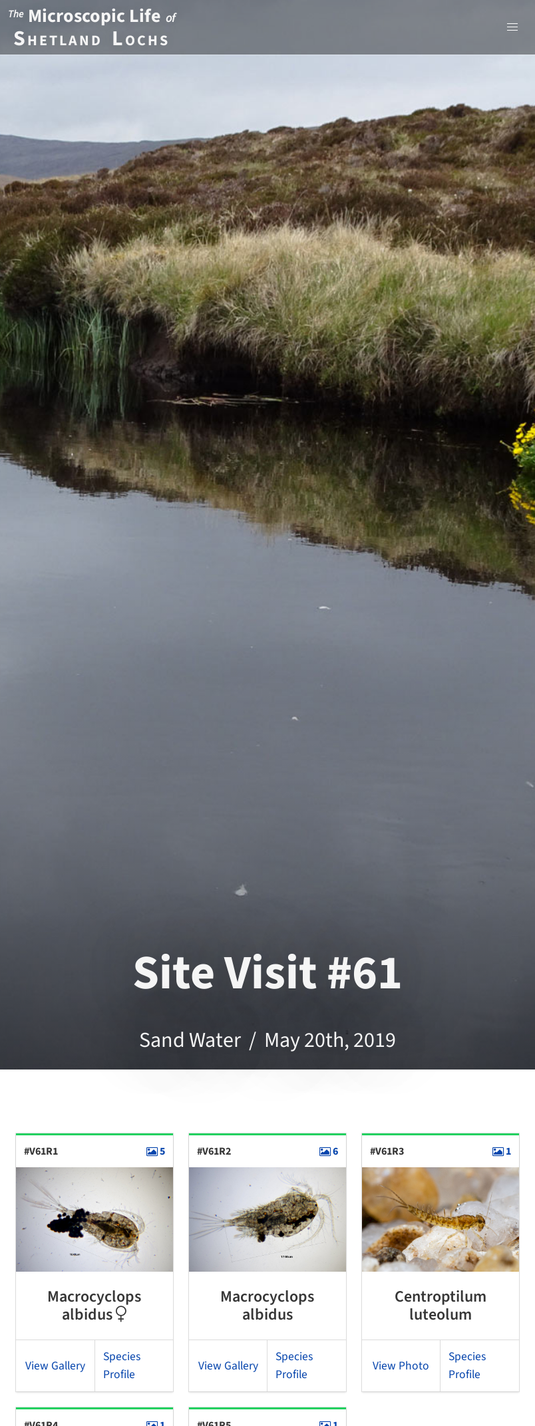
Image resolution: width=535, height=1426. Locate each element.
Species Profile (121, 1365)
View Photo (401, 1365)
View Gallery (55, 1365)
